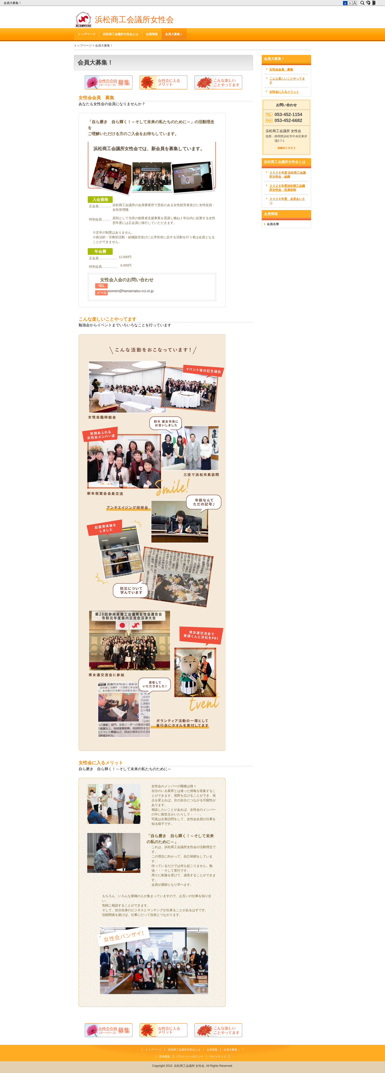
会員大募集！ (13, 3)
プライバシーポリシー (189, 1056)
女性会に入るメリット (101, 762)
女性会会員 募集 (96, 97)
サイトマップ (218, 1056)
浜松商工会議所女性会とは (120, 34)
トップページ (86, 34)
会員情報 (152, 34)
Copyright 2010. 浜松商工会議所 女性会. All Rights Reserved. (192, 1066)
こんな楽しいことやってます (107, 319)
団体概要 (164, 1056)
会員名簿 (273, 224)
